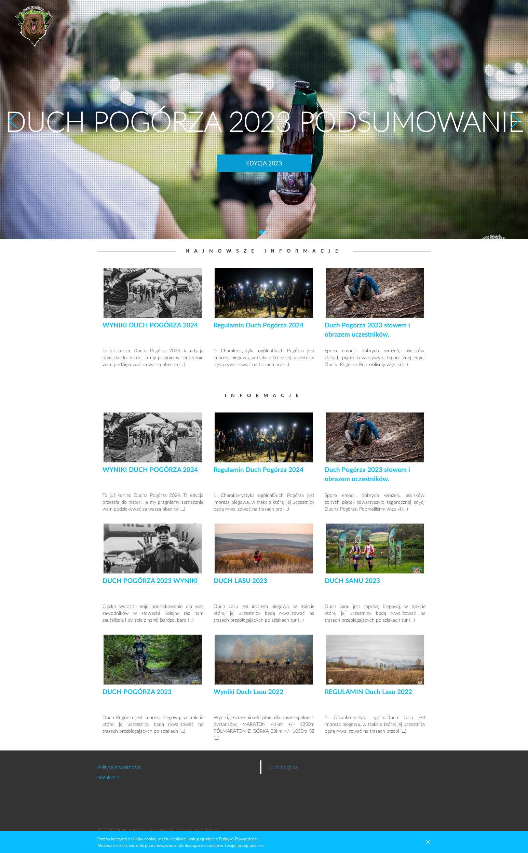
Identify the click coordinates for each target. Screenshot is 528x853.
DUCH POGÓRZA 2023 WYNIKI (150, 581)
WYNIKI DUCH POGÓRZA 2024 (150, 325)
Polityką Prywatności (238, 839)
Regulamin (108, 777)
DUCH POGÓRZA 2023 (137, 692)
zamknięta (428, 842)
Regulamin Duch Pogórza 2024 (258, 325)
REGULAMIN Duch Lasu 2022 (368, 692)
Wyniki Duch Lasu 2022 (248, 692)
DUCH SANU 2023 (352, 581)
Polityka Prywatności (118, 767)
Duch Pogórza (283, 767)
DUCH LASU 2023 (240, 581)
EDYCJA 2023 (264, 163)
